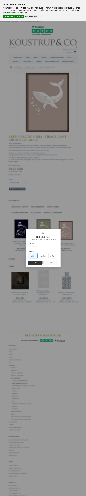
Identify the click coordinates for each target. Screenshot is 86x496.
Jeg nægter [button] (19, 16)
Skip (50, 262)
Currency (31, 251)
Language (31, 243)
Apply (35, 262)
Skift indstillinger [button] (31, 16)
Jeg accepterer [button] (9, 16)
